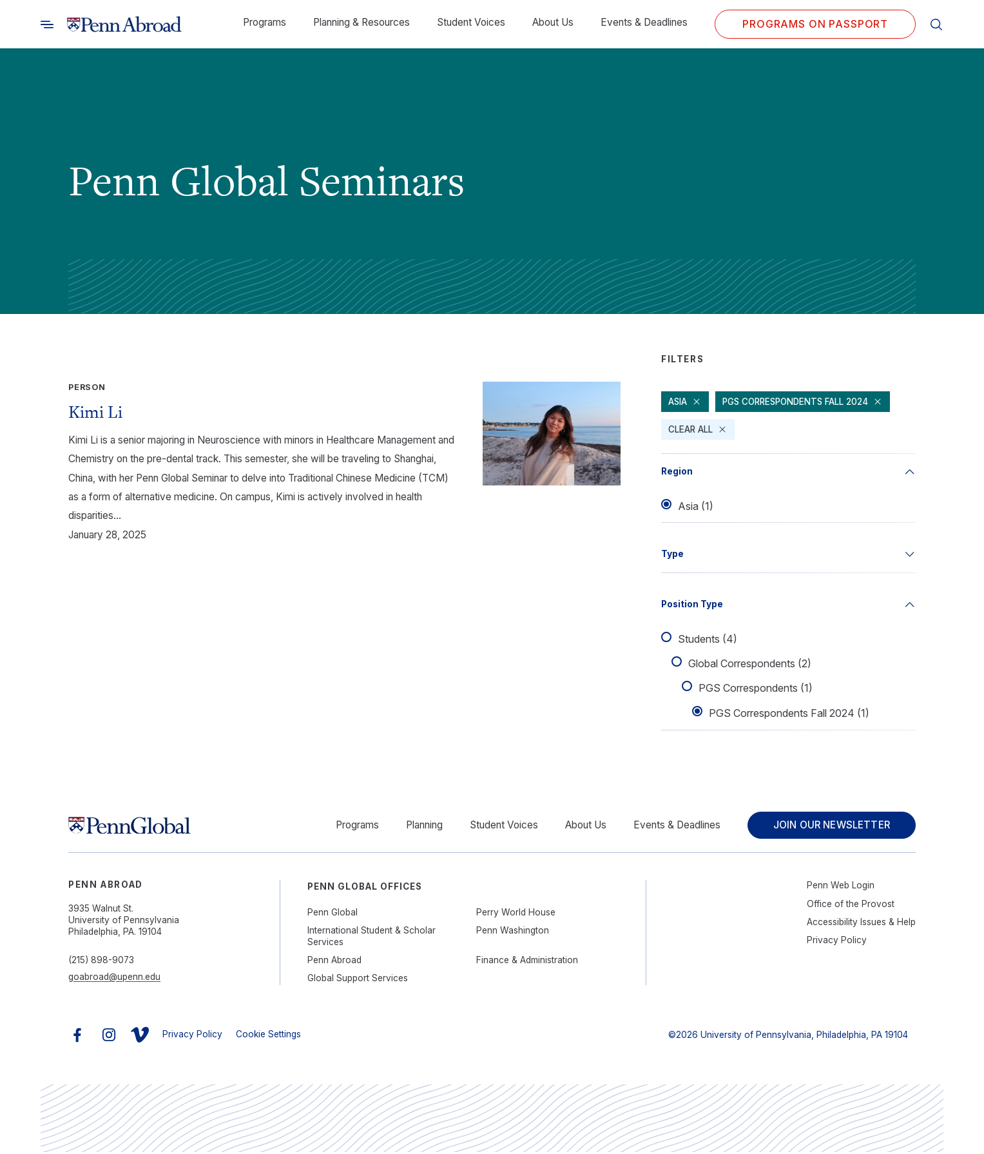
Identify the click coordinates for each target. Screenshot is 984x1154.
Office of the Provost (850, 906)
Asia (685, 401)
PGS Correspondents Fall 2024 (807, 401)
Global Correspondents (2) (749, 664)
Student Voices (471, 22)
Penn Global (332, 914)
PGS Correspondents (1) (756, 689)
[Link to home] (124, 24)
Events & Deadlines (644, 22)
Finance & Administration (527, 962)
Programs (264, 22)
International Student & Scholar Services (371, 938)
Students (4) (707, 639)
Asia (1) (695, 506)
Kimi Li (95, 412)
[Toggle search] (47, 24)
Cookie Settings (268, 1036)
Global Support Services (357, 980)
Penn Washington (512, 932)
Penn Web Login (840, 887)
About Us (553, 22)
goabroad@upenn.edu (114, 978)
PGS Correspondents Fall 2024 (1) (789, 713)
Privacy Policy (837, 942)
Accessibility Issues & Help (861, 924)
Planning (418, 826)
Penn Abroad (334, 962)
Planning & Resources (361, 22)
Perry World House (515, 914)
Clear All (698, 429)
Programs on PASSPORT (815, 23)
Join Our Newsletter (828, 826)
